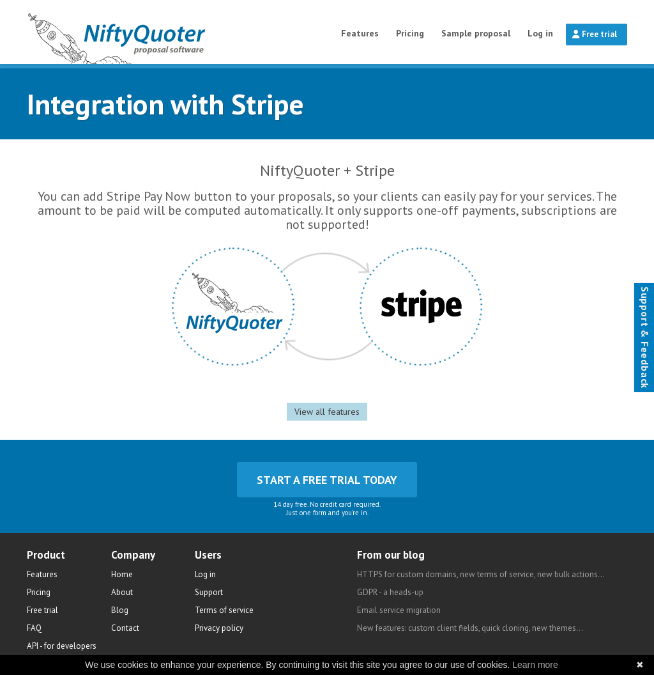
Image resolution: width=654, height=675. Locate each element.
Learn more (535, 665)
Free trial (594, 34)
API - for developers (61, 645)
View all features (327, 411)
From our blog (391, 555)
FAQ (34, 628)
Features (360, 33)
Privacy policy (219, 628)
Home (122, 574)
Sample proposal (475, 33)
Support (209, 592)
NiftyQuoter (149, 32)
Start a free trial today (327, 479)
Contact (125, 628)
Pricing (410, 33)
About (122, 592)
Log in (540, 33)
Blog (119, 610)
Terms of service (224, 610)
